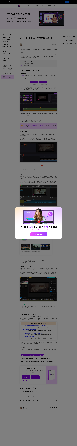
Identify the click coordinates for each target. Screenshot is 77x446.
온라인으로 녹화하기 (38, 234)
